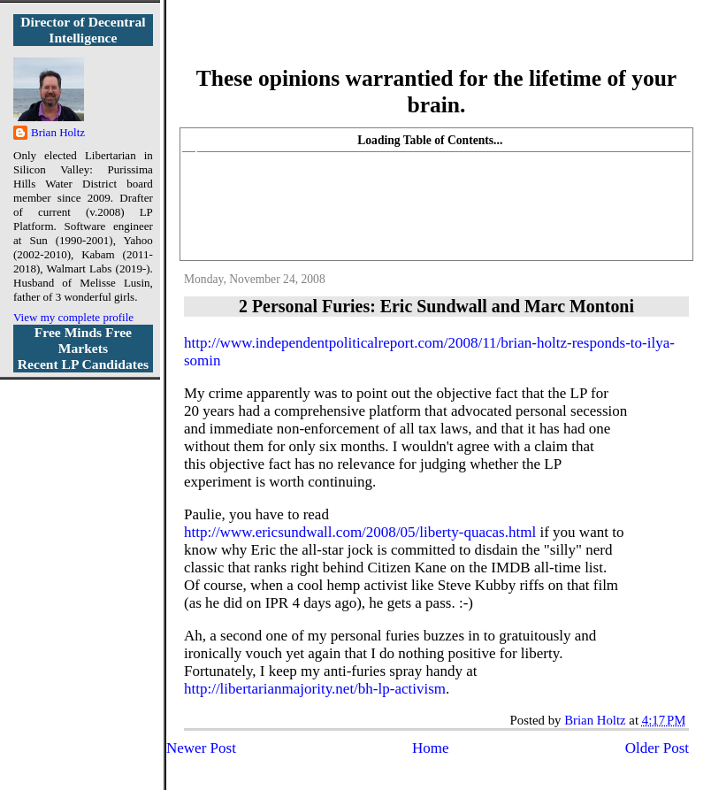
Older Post (657, 748)
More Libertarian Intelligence (436, 44)
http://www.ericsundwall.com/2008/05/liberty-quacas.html (360, 532)
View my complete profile (73, 317)
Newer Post (201, 748)
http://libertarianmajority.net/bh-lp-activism (315, 688)
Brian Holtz (58, 132)
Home (430, 748)
